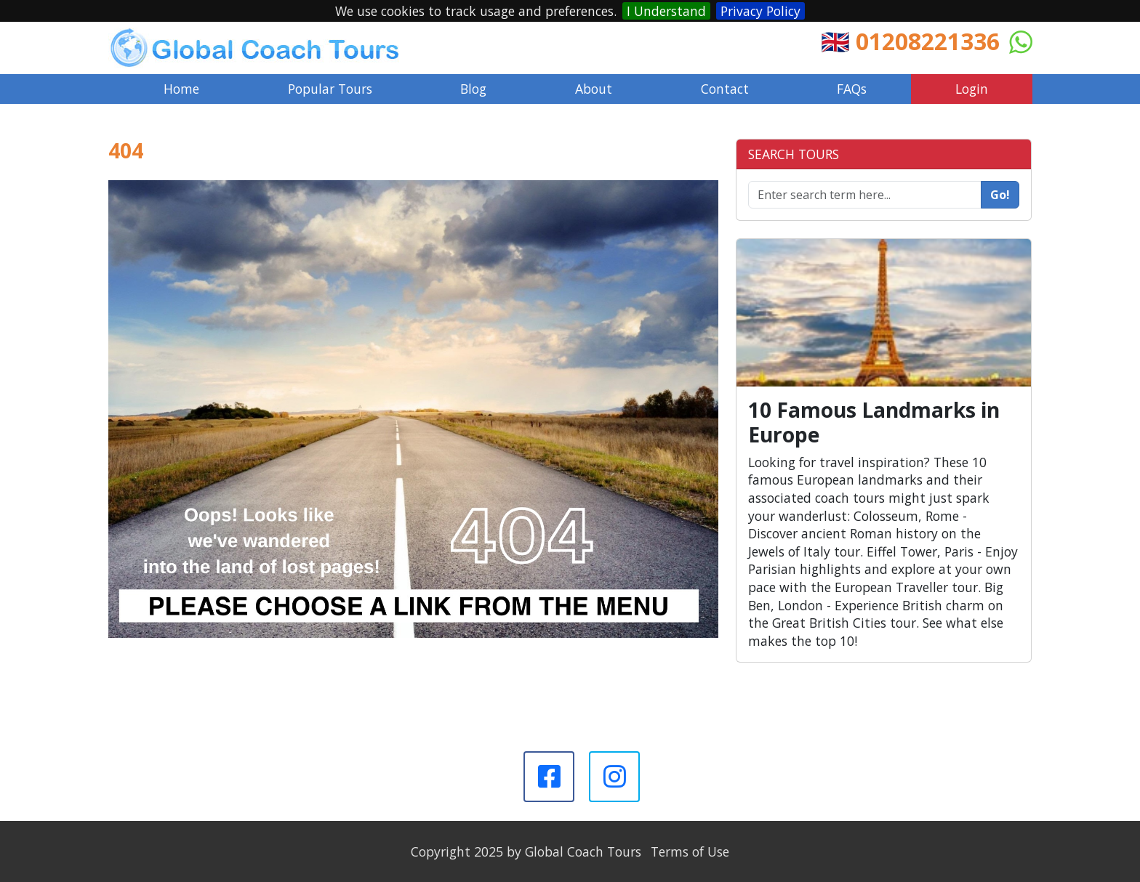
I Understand (666, 11)
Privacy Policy (760, 11)
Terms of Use (690, 851)
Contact (725, 88)
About (593, 88)
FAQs (852, 88)
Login (971, 88)
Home (181, 88)
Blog (473, 88)
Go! (1000, 195)
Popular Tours (330, 88)
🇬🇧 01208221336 (910, 41)
